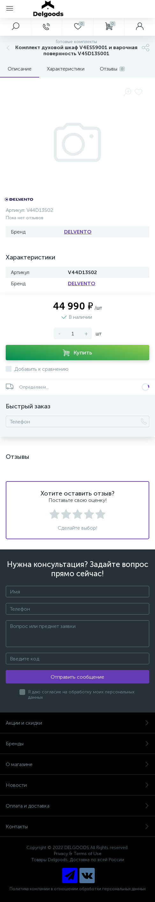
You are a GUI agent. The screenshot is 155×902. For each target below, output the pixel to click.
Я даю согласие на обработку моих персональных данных (81, 694)
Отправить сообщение (77, 677)
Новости (77, 785)
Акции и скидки (77, 723)
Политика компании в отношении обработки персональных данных (78, 888)
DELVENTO (78, 232)
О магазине (77, 764)
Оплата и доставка (77, 806)
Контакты (77, 827)
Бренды (77, 744)
